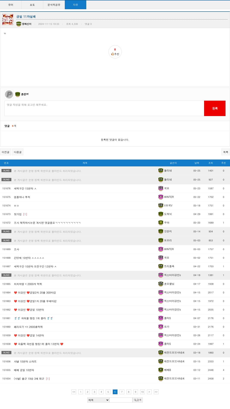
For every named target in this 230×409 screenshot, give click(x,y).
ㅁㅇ (16, 205)
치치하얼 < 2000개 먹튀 (28, 284)
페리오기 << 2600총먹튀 (28, 326)
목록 (225, 152)
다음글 (18, 152)
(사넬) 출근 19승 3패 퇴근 (32, 378)
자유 (75, 4)
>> (156, 391)
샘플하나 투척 (22, 197)
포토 (32, 4)
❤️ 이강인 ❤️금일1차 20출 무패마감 (35, 301)
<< (74, 391)
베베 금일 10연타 (24, 370)
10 (142, 391)
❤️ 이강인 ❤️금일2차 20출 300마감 (35, 292)
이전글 (5, 152)
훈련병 (25, 94)
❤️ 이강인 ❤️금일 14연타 (29, 335)
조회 (210, 162)
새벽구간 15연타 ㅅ (25, 188)
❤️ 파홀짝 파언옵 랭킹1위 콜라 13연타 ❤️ (38, 344)
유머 (10, 4)
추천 (223, 162)
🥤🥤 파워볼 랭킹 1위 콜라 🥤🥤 (33, 318)
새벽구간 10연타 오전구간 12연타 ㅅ (35, 266)
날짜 (196, 162)
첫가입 (20, 214)
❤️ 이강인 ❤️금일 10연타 (29, 309)
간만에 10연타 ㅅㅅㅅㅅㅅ (29, 258)
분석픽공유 (53, 4)
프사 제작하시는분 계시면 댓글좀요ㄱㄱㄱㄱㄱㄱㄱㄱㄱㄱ (47, 222)
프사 (16, 249)
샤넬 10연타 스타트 (25, 361)
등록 (214, 108)
